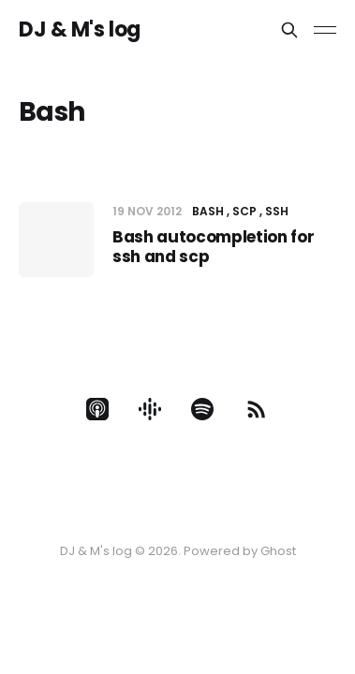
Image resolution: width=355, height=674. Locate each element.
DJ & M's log (80, 30)
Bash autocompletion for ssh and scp (213, 246)
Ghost (278, 551)
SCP (244, 211)
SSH (276, 211)
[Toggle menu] (325, 30)
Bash (208, 211)
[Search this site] (289, 30)
